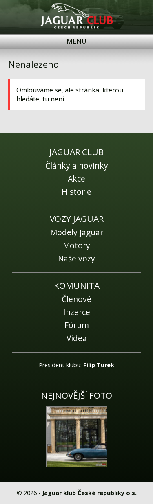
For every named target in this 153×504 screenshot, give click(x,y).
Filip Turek (98, 365)
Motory (76, 245)
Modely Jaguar (76, 232)
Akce (76, 178)
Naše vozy (76, 258)
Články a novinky (76, 165)
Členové (76, 299)
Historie (76, 191)
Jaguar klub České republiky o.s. (89, 493)
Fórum (76, 325)
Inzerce (76, 312)
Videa (77, 338)
